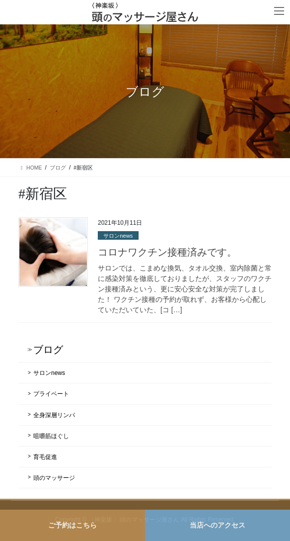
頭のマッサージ (54, 477)
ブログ (48, 349)
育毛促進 (45, 456)
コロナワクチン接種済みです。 (167, 252)
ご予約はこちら (72, 525)
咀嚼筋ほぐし (51, 436)
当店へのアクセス (217, 525)
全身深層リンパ (54, 415)
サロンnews (118, 236)
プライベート (51, 393)
